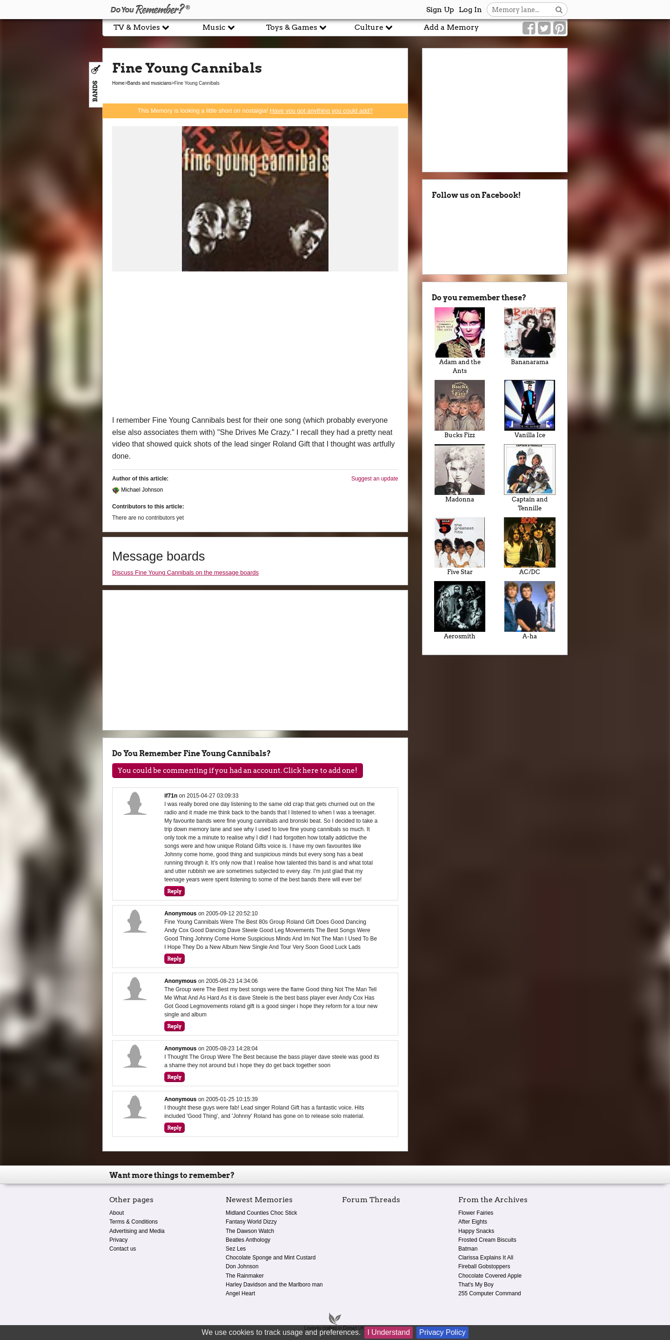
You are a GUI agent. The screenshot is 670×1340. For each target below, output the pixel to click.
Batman (467, 1248)
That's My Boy (476, 1284)
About (116, 1213)
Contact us (122, 1248)
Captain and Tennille (530, 478)
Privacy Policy (442, 1332)
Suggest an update (374, 478)
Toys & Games (296, 27)
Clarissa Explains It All (485, 1257)
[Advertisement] (255, 344)
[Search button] (559, 9)
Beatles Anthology (248, 1240)
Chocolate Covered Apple (490, 1275)
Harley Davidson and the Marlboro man (274, 1284)
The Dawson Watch (250, 1231)
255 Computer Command (489, 1293)
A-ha (530, 610)
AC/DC (530, 546)
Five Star (460, 546)
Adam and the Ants (460, 341)
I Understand (388, 1332)
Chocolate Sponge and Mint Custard (270, 1257)
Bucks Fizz (460, 409)
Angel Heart (240, 1293)
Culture (374, 27)
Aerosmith (460, 610)
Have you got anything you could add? (321, 110)
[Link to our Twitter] (544, 28)
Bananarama (530, 336)
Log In (470, 9)
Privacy (118, 1240)
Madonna (460, 473)
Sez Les (236, 1248)
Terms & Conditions (133, 1221)
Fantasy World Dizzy (251, 1221)
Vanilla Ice (530, 409)
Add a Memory (451, 27)
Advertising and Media (137, 1231)
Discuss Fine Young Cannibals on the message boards (185, 572)
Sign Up (440, 9)
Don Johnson (242, 1266)
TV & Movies (141, 27)
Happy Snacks (476, 1231)
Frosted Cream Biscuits (487, 1240)
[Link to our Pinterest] (559, 28)
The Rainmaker (245, 1275)
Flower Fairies (475, 1213)
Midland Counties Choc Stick (261, 1213)
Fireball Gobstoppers (484, 1266)
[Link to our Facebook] (529, 28)
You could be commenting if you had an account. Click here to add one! (237, 770)
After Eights (472, 1221)
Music (218, 27)
